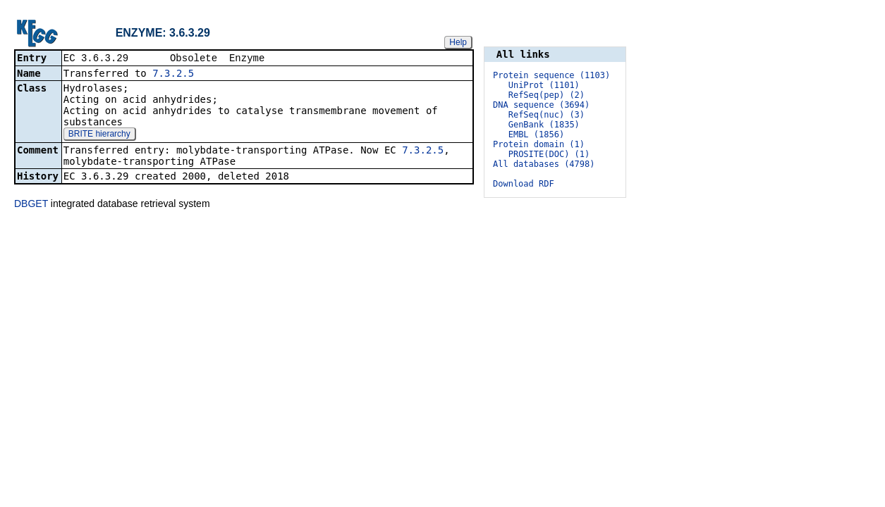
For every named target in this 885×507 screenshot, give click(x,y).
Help (458, 41)
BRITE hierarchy (99, 134)
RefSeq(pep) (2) (546, 95)
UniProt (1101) (544, 85)
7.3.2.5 (173, 74)
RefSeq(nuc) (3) (546, 115)
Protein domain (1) (539, 144)
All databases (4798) (544, 164)
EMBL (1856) (536, 134)
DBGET (31, 203)
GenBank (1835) (544, 125)
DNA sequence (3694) (541, 105)
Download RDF (523, 184)
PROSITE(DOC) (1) (549, 154)
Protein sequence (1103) (551, 75)
